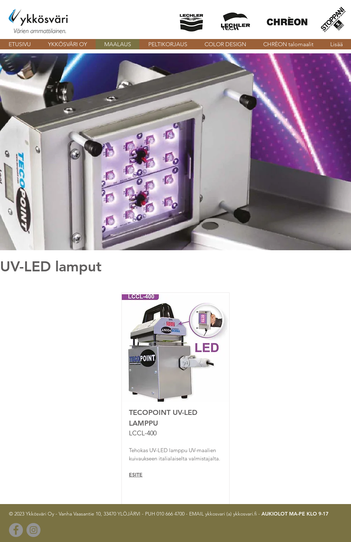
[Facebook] (16, 530)
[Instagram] (33, 530)
